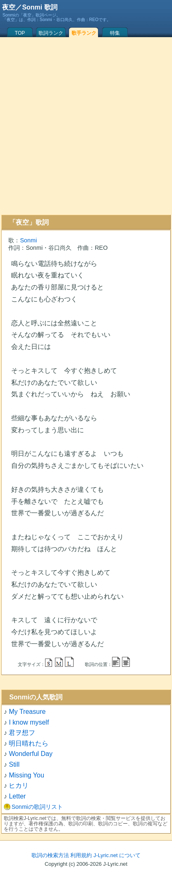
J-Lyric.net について (117, 855)
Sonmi (28, 240)
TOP (20, 33)
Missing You (26, 775)
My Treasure (27, 711)
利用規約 (81, 855)
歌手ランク (84, 33)
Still (14, 764)
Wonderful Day (31, 753)
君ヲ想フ (22, 732)
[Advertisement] (85, 126)
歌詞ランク (50, 33)
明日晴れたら (28, 743)
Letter (17, 796)
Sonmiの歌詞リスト (37, 806)
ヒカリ (19, 785)
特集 (115, 33)
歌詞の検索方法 (50, 855)
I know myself (29, 722)
